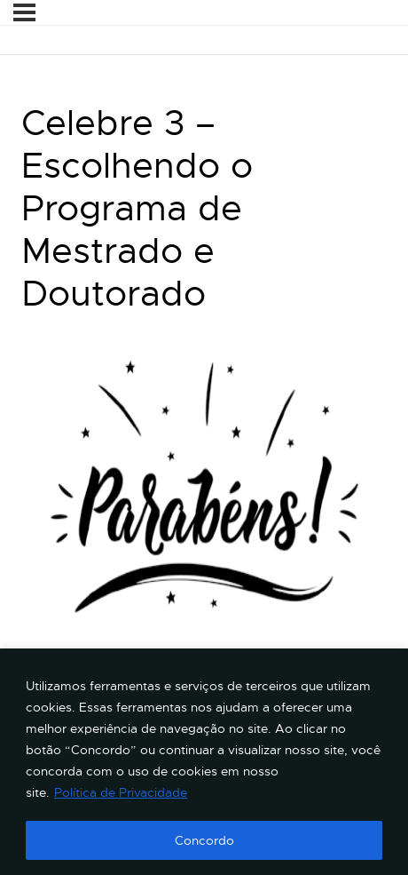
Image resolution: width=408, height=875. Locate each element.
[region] (204, 761)
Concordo (204, 840)
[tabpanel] (204, 514)
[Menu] (24, 12)
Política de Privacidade (120, 792)
